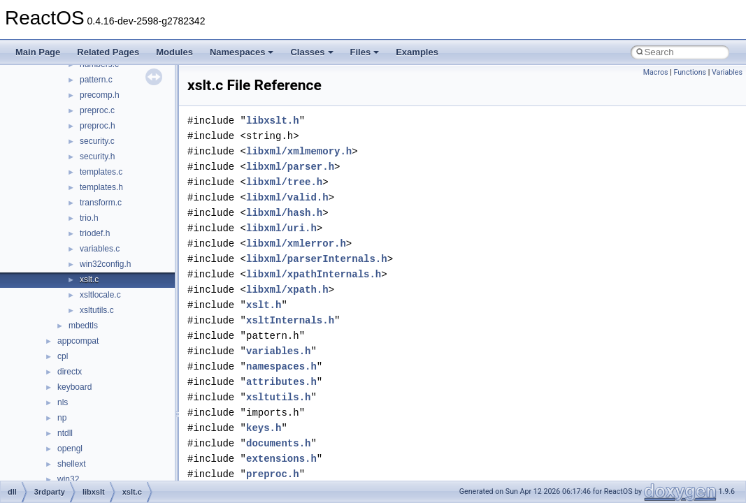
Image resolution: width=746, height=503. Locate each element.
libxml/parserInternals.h (316, 258)
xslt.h (263, 305)
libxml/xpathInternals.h (313, 274)
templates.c (101, 172)
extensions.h (281, 458)
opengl (70, 448)
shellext (71, 464)
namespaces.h (281, 366)
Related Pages (108, 52)
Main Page (37, 52)
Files (365, 52)
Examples (417, 52)
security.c (97, 141)
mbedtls (83, 325)
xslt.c (89, 279)
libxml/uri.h (281, 228)
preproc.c (97, 110)
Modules (174, 52)
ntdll (65, 433)
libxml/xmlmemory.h (299, 151)
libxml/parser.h (290, 166)
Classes (311, 52)
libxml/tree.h (284, 182)
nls (62, 402)
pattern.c (96, 80)
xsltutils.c (97, 310)
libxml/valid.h (287, 197)
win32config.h (105, 264)
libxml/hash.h (284, 212)
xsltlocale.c (100, 295)
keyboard (74, 387)
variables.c (100, 249)
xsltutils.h (278, 397)
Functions (689, 72)
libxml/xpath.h (287, 289)
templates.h (101, 187)
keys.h (263, 428)
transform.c (101, 202)
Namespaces (242, 52)
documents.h (278, 443)
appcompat (78, 341)
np (61, 418)
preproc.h (97, 126)
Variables (727, 72)
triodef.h (95, 233)
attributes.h (281, 381)
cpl (62, 356)
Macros (655, 72)
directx (69, 372)
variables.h (278, 351)
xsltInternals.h (290, 320)
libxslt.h (272, 120)
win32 (68, 479)
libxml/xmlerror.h (296, 243)
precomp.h (100, 95)
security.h (97, 156)
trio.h (89, 218)
